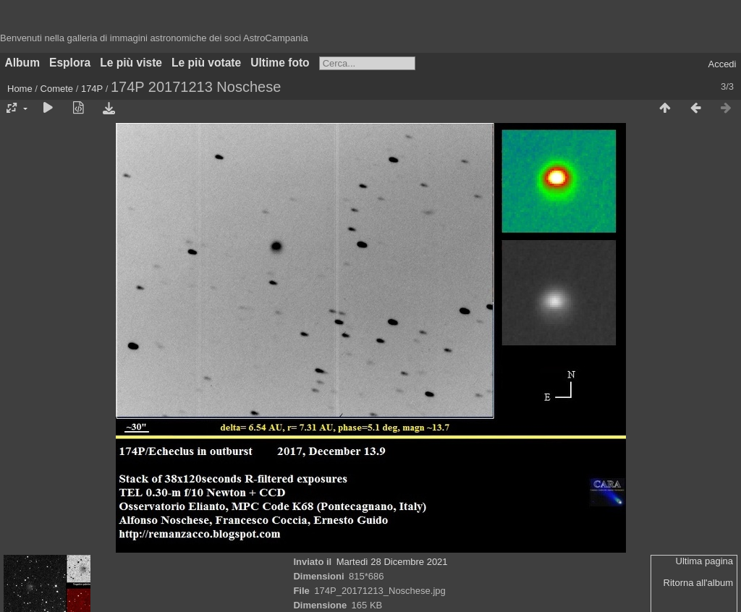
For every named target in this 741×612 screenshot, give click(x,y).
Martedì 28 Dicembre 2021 (392, 561)
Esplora (69, 62)
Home (20, 88)
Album (23, 62)
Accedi (722, 64)
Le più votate (206, 62)
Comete (57, 88)
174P (92, 88)
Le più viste (131, 62)
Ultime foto (279, 62)
